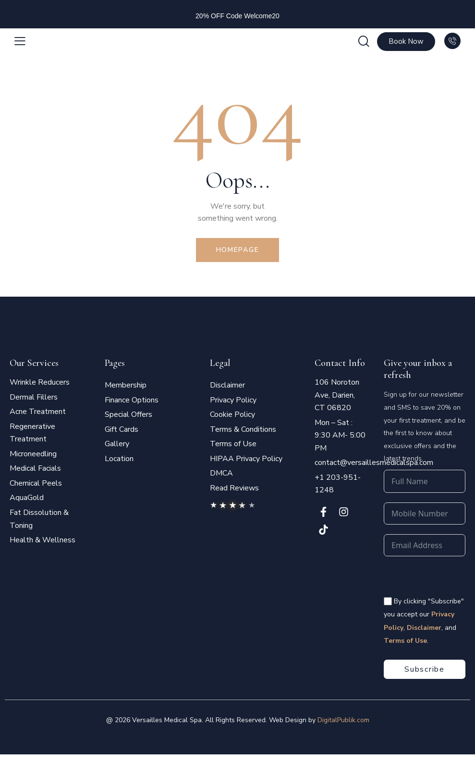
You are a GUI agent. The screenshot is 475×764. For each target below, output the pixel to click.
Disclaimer (424, 627)
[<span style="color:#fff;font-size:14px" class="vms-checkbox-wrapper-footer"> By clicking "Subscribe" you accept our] (388, 601)
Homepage (237, 249)
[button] (19, 42)
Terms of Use (405, 640)
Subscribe (424, 669)
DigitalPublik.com (343, 720)
